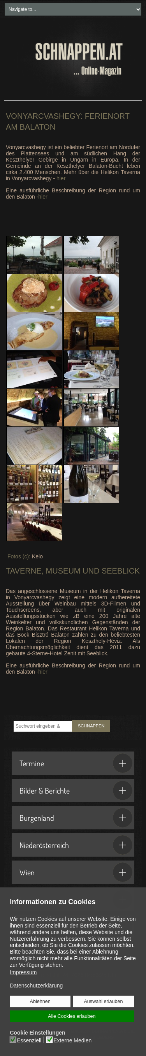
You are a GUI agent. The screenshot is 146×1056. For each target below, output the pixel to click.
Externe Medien (72, 1040)
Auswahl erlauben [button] (103, 1001)
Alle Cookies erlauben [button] (71, 1016)
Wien (75, 872)
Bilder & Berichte (75, 790)
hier (60, 178)
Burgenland (75, 817)
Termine (75, 763)
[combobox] (43, 726)
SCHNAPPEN (91, 725)
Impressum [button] (23, 972)
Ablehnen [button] (40, 1001)
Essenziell (29, 1040)
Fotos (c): (18, 556)
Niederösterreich (75, 845)
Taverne (24, 571)
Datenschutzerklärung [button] (36, 985)
